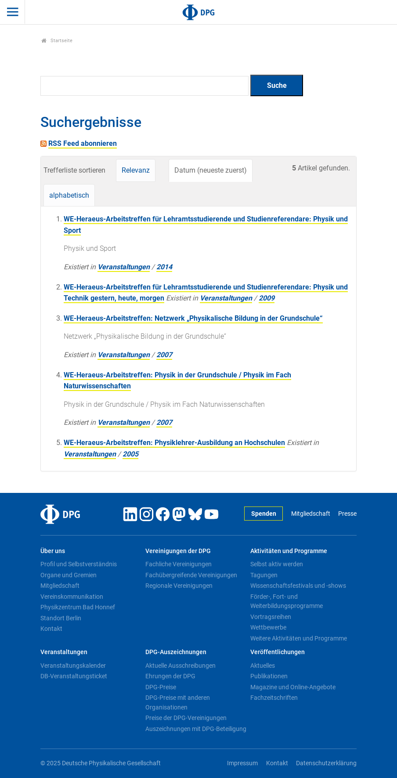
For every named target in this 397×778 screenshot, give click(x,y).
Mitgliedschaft (310, 513)
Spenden (263, 513)
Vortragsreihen (270, 616)
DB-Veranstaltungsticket (73, 676)
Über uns (52, 551)
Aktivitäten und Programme (288, 551)
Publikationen (269, 676)
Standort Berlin (60, 618)
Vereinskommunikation (71, 596)
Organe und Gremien (68, 575)
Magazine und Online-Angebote (293, 687)
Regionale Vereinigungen (179, 585)
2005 (130, 454)
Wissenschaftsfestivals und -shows (298, 585)
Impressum (242, 763)
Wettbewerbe (268, 627)
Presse (347, 513)
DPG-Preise (160, 687)
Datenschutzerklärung (326, 763)
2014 (164, 267)
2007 (164, 355)
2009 (266, 298)
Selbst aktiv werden (276, 564)
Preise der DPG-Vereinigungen (186, 717)
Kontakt (51, 628)
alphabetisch (69, 195)
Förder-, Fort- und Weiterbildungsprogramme (286, 601)
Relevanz (136, 170)
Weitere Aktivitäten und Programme (298, 638)
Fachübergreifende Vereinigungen (191, 575)
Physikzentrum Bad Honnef (77, 607)
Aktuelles (262, 665)
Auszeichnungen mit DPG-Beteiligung (195, 728)
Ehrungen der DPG (170, 676)
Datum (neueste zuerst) (210, 170)
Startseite (56, 40)
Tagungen (264, 575)
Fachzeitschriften (274, 697)
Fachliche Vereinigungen (178, 564)
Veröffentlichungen (277, 652)
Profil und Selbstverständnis (78, 564)
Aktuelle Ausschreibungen (180, 665)
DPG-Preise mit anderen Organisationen (177, 702)
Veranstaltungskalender (73, 665)
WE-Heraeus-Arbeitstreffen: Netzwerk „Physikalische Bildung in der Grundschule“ (193, 318)
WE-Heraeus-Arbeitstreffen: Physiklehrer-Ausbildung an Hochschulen (174, 442)
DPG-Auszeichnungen (175, 652)
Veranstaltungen (123, 267)
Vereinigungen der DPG (178, 551)
